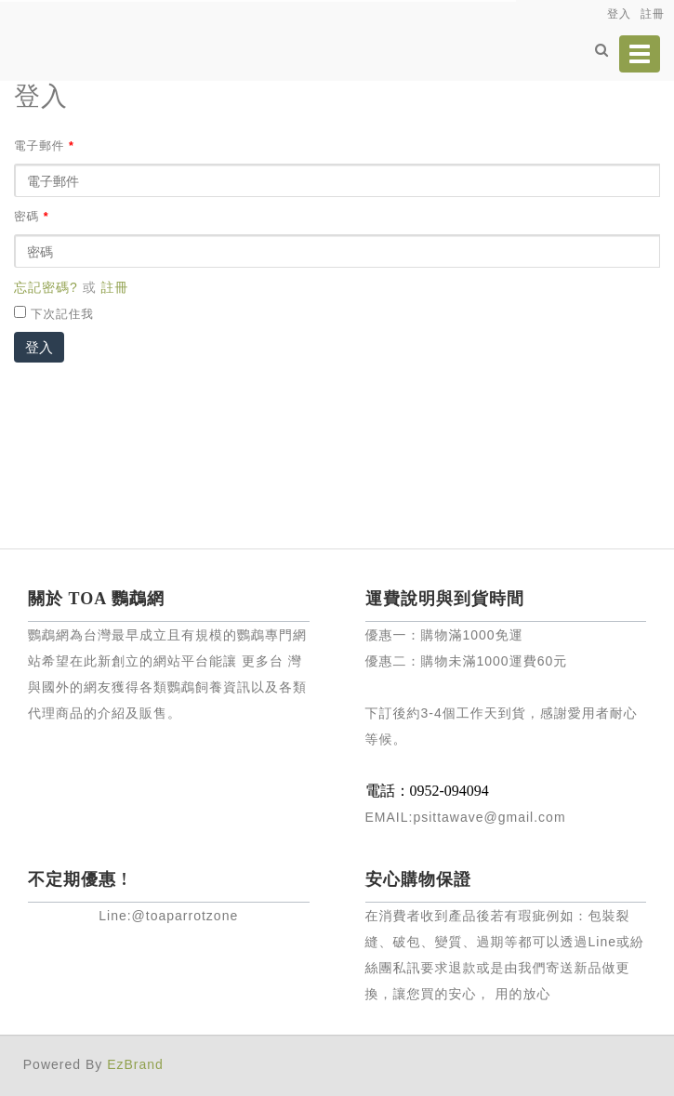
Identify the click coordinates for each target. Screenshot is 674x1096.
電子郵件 (44, 145)
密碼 (31, 216)
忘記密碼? (46, 287)
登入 (39, 347)
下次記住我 (62, 314)
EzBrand (135, 1064)
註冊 (115, 287)
